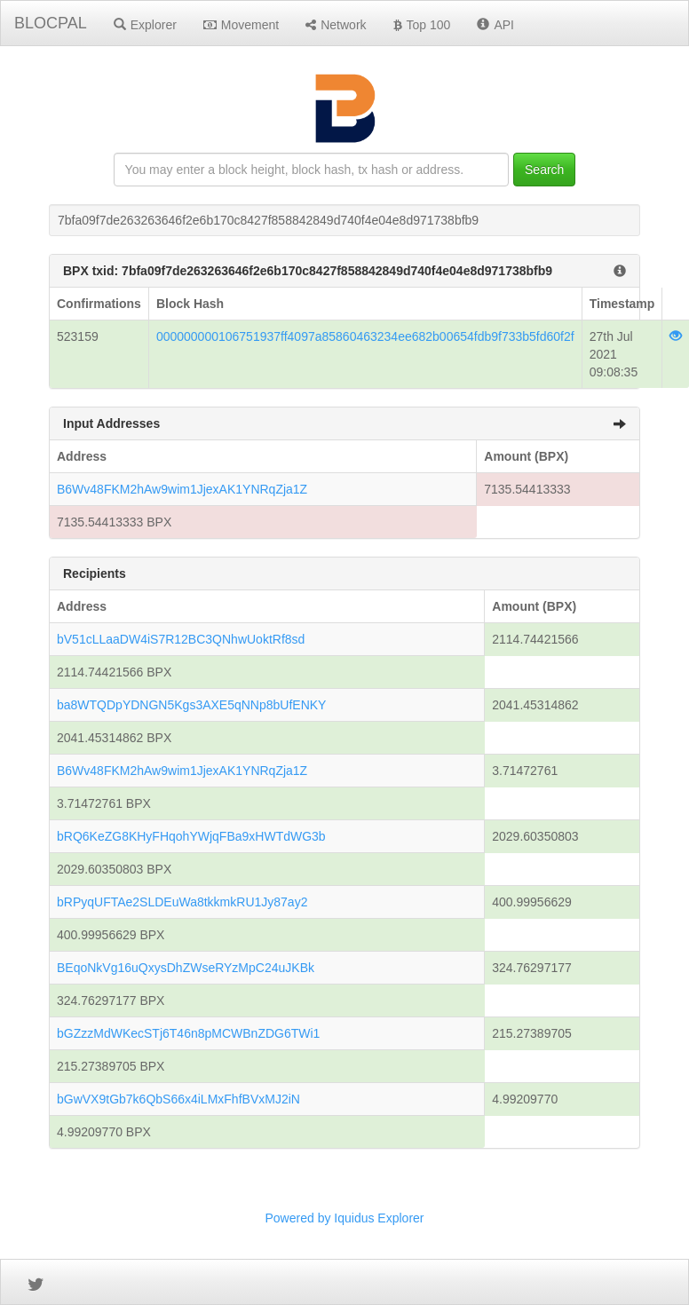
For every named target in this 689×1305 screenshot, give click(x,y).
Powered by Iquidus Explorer (344, 1218)
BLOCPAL (50, 23)
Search (544, 169)
